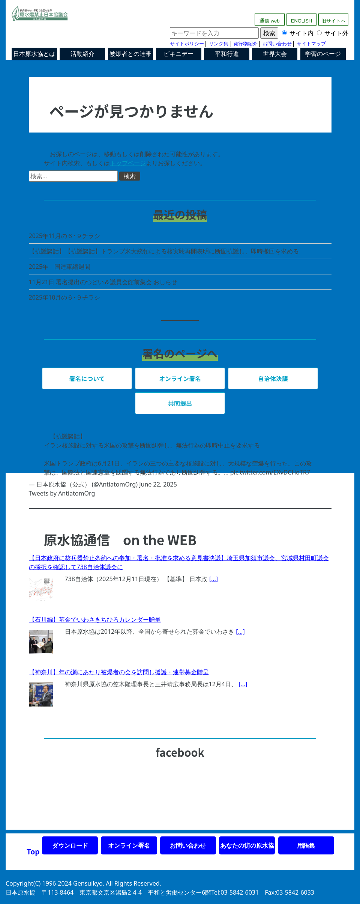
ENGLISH (301, 21)
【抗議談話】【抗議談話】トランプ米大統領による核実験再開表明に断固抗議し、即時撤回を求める (164, 251)
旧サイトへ (333, 21)
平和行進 (227, 54)
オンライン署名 (129, 845)
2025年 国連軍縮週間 (60, 266)
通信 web (269, 21)
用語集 (306, 845)
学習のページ (323, 54)
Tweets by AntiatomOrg (62, 493)
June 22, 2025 (158, 484)
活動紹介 (82, 54)
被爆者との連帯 (131, 54)
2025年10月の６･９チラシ (64, 297)
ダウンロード (70, 845)
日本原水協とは (34, 54)
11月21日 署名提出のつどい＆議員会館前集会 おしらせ (103, 282)
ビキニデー (179, 54)
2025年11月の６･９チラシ (64, 236)
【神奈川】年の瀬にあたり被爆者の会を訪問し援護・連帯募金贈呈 (119, 672)
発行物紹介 (245, 44)
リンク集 (218, 44)
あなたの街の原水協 (247, 845)
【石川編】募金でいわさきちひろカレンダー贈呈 (95, 619)
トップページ (128, 163)
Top (33, 851)
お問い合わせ (277, 44)
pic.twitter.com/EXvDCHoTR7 (270, 472)
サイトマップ (311, 44)
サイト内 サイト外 (259, 33)
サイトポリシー (187, 44)
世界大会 (275, 54)
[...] (213, 579)
